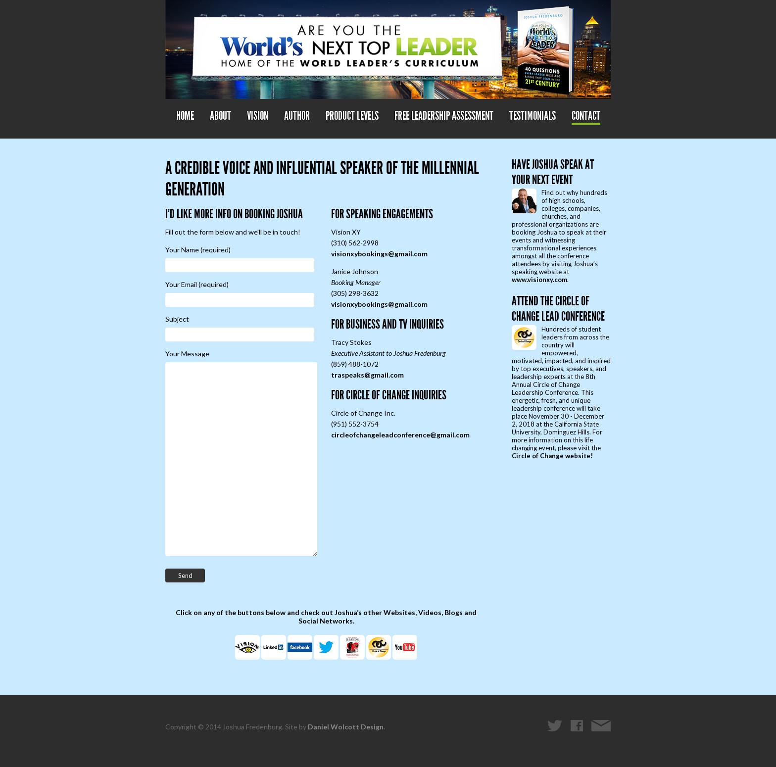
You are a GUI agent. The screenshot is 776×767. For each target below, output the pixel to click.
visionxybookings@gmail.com (379, 253)
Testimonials (532, 116)
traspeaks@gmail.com (367, 375)
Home (185, 116)
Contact (586, 116)
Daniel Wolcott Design (346, 726)
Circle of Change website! (552, 456)
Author (297, 116)
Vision (257, 116)
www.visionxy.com (539, 280)
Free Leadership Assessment (443, 116)
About (220, 116)
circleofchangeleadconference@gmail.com (400, 435)
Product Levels (352, 116)
